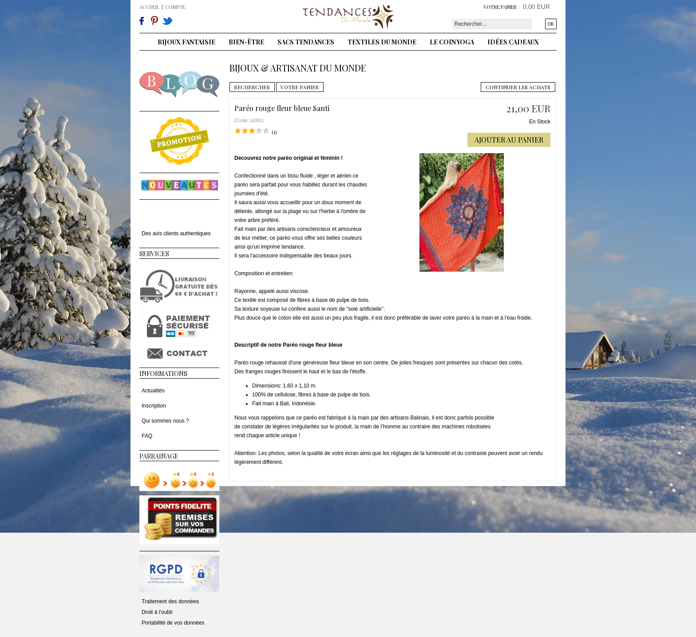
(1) (274, 131)
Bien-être (246, 42)
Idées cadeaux (513, 42)
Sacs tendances (305, 42)
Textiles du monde (382, 42)
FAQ (147, 436)
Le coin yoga (452, 42)
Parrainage (158, 456)
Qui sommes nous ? (165, 421)
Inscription (154, 406)
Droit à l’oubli (157, 612)
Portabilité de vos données (173, 623)
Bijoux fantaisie (186, 42)
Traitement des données (170, 601)
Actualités (153, 391)
